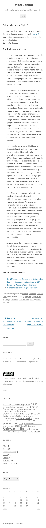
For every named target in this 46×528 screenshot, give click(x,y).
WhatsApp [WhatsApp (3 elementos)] (27, 432)
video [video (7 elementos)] (13, 431)
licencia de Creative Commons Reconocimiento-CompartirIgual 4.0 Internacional (23, 381)
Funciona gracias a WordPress (13, 523)
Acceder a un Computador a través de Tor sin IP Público (33, 321)
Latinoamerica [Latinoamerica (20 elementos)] (24, 418)
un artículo (37, 34)
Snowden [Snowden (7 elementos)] (31, 426)
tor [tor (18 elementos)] (37, 429)
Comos (5, 449)
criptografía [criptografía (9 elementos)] (8, 411)
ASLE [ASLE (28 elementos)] (34, 404)
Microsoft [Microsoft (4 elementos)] (36, 419)
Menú (23, 16)
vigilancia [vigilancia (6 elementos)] (20, 432)
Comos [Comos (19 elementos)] (34, 407)
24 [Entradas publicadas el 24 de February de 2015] (9, 506)
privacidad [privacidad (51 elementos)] (10, 423)
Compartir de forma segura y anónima (22, 288)
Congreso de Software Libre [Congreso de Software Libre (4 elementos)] (25, 409)
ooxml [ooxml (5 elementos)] (20, 421)
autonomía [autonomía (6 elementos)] (7, 407)
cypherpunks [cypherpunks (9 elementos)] (20, 411)
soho (32, 299)
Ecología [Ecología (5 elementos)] (27, 414)
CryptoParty (36, 297)
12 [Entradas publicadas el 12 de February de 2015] (21, 500)
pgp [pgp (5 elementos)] (26, 421)
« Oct (5, 509)
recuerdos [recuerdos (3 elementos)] (38, 424)
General (25, 294)
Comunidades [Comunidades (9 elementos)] (9, 409)
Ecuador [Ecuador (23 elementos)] (36, 413)
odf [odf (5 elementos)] (16, 421)
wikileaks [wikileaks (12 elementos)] (35, 431)
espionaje (6, 299)
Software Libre (24, 299)
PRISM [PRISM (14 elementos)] (31, 420)
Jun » (38, 509)
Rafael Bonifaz (23, 5)
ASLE (4, 446)
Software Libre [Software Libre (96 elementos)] (15, 428)
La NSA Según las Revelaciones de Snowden (25, 279)
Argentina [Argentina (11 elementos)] (25, 404)
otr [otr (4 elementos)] (24, 421)
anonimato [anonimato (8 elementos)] (16, 404)
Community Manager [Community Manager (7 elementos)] (21, 407)
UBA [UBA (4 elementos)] (9, 432)
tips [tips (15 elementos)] (33, 429)
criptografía (27, 297)
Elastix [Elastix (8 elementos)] (5, 416)
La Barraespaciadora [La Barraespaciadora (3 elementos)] (9, 418)
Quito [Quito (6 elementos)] (21, 424)
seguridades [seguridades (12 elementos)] (21, 425)
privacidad (32, 294)
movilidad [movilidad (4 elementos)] (6, 421)
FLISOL (5, 455)
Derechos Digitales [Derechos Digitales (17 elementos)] (13, 413)
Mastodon (6, 390)
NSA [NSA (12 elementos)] (12, 420)
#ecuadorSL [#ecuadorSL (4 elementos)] (7, 405)
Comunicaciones (9, 452)
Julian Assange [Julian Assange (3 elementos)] (28, 416)
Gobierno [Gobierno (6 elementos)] (19, 416)
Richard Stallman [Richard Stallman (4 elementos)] (8, 426)
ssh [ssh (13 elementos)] (29, 429)
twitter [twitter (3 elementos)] (5, 432)
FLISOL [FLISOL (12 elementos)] (12, 415)
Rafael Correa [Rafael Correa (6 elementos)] (29, 424)
